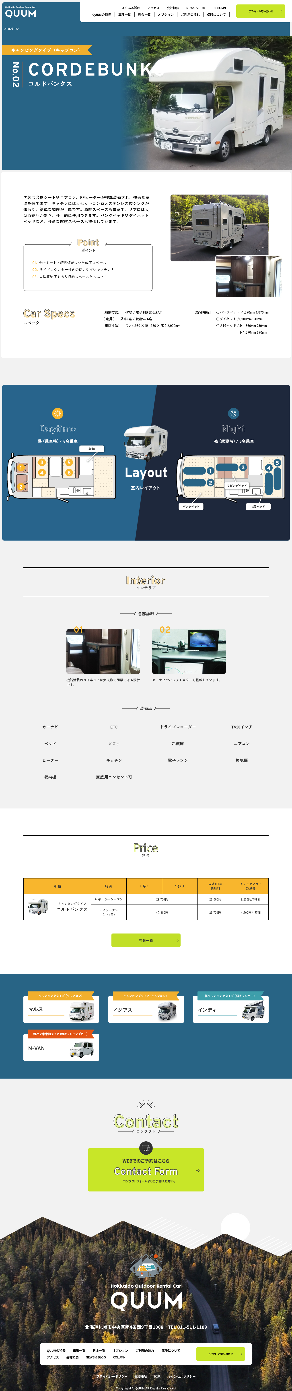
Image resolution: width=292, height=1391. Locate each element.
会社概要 (173, 8)
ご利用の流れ (190, 14)
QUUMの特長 (101, 14)
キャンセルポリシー (182, 1376)
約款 (157, 1376)
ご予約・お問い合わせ (261, 11)
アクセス (153, 8)
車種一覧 (124, 14)
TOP (5, 29)
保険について (216, 14)
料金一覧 (144, 14)
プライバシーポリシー (111, 1376)
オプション (166, 14)
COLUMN (220, 8)
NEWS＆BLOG (196, 8)
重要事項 (141, 1376)
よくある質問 (130, 8)
